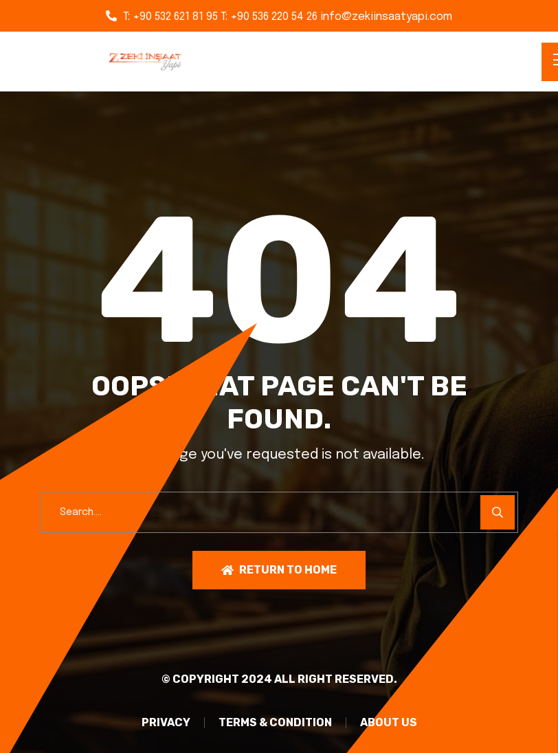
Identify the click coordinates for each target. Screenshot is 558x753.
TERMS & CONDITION (275, 722)
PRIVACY (166, 722)
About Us (388, 722)
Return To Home (279, 569)
